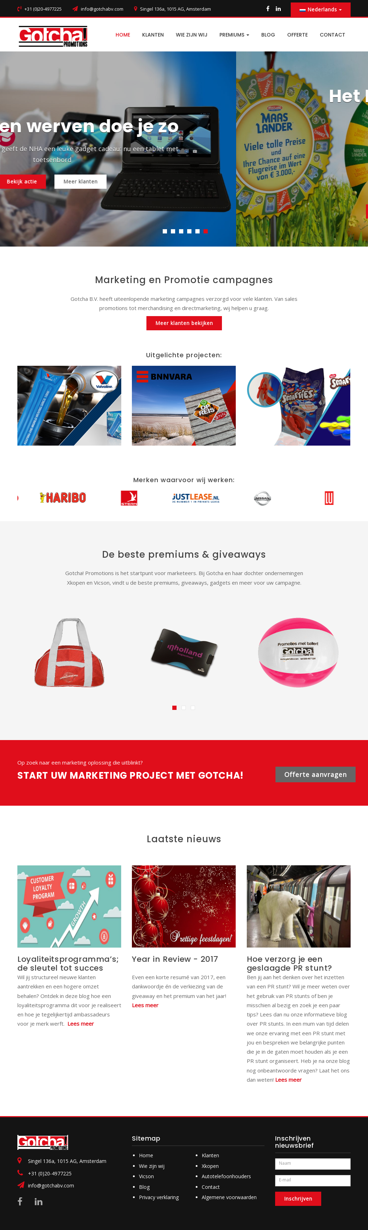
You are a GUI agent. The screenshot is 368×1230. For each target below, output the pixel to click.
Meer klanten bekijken (184, 323)
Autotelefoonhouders (226, 1176)
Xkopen (210, 1166)
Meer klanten (212, 181)
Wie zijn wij (191, 34)
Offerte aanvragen (315, 774)
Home (146, 1155)
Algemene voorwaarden (229, 1197)
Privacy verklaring (159, 1197)
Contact (211, 1187)
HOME (123, 34)
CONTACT (332, 34)
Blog (144, 1187)
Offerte (297, 34)
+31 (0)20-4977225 (50, 1173)
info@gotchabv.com (102, 9)
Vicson (146, 1176)
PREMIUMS (234, 34)
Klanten (153, 34)
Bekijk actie (154, 181)
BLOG (268, 34)
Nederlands (321, 9)
